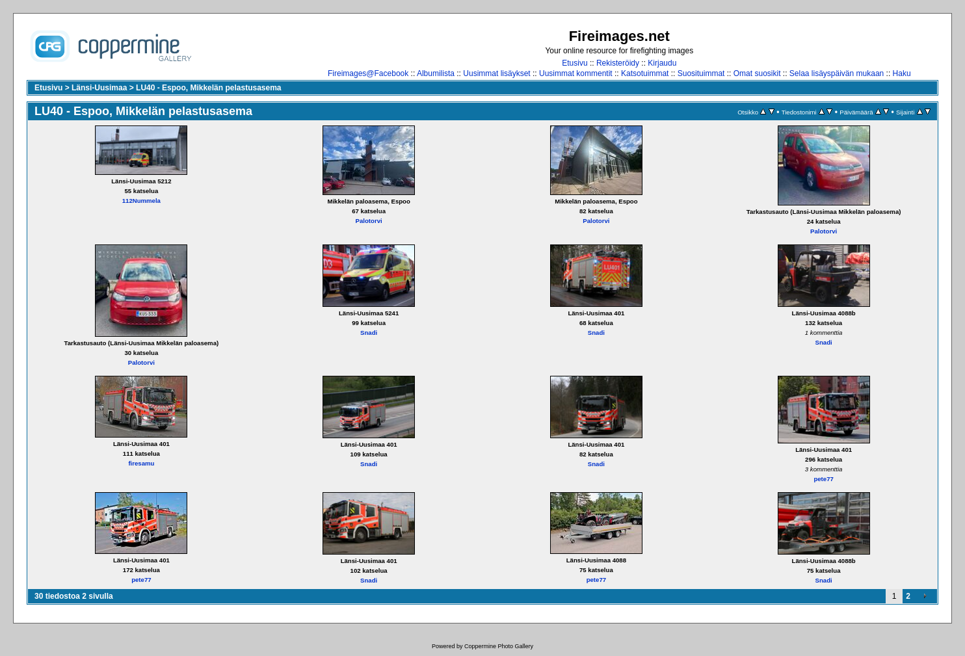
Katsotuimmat (644, 73)
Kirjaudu (662, 63)
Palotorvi (369, 220)
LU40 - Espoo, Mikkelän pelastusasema (208, 87)
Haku (902, 73)
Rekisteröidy (617, 63)
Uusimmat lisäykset (496, 73)
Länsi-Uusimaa (99, 87)
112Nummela (141, 200)
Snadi (368, 332)
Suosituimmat (701, 73)
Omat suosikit (757, 73)
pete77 (823, 478)
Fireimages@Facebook (368, 73)
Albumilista (436, 73)
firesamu (141, 463)
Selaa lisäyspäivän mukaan (836, 73)
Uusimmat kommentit (576, 73)
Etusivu (574, 63)
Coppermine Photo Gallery (498, 646)
